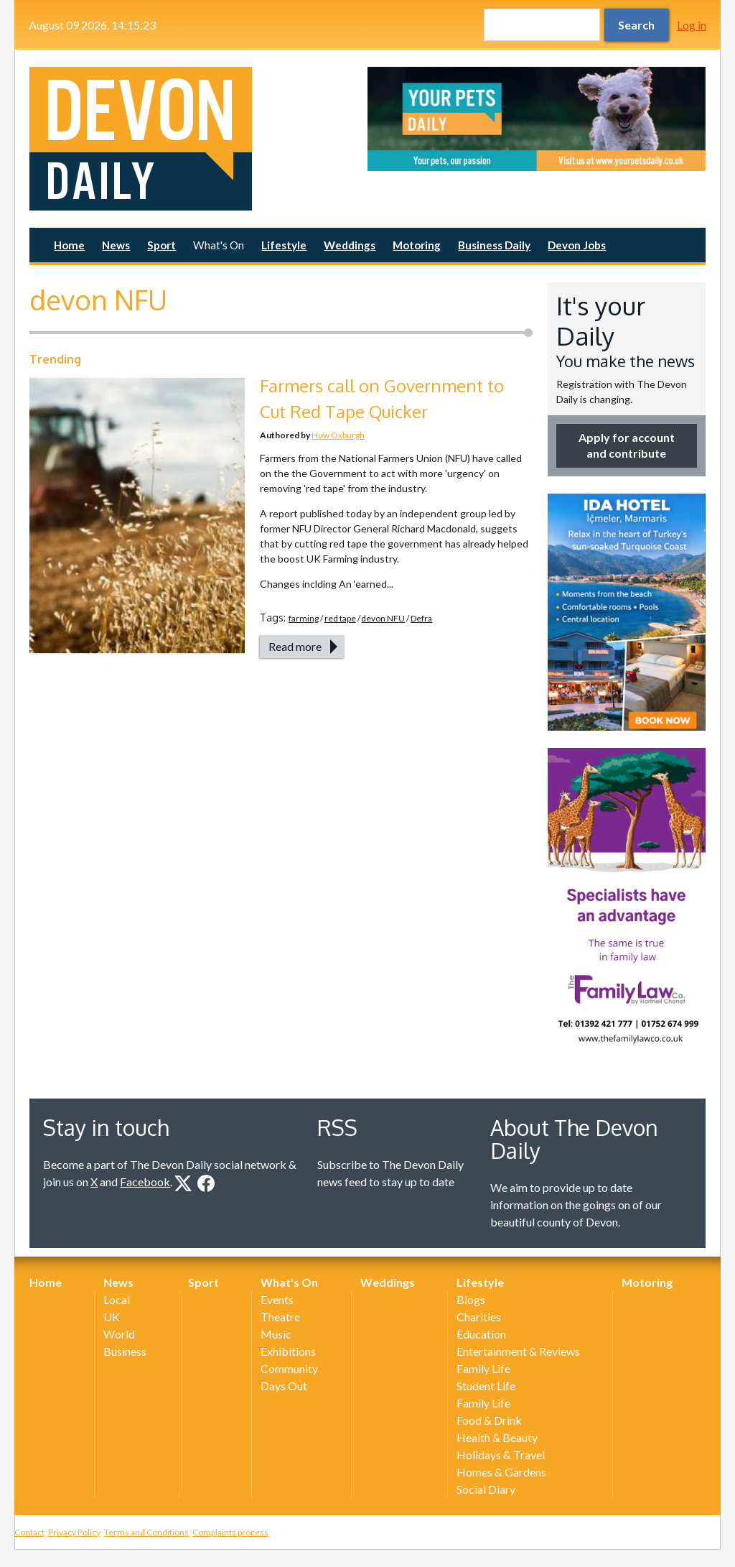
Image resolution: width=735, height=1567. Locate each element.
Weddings (349, 245)
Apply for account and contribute (627, 445)
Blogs (471, 1299)
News (116, 245)
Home (69, 245)
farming (304, 618)
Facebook (145, 1181)
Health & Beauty (497, 1437)
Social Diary (486, 1489)
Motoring (417, 245)
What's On (218, 245)
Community (289, 1368)
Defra (421, 618)
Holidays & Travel (501, 1454)
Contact (29, 1532)
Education (481, 1334)
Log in (691, 25)
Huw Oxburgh (338, 435)
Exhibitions (288, 1351)
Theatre (280, 1316)
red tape (340, 618)
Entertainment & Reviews (518, 1351)
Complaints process (230, 1532)
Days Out (284, 1385)
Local (116, 1299)
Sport (161, 245)
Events (277, 1299)
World (119, 1334)
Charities (479, 1316)
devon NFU (383, 618)
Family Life (483, 1368)
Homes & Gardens (501, 1472)
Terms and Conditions (146, 1532)
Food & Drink (489, 1420)
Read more (295, 646)
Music (276, 1334)
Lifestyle (283, 245)
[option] (537, 119)
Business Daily (494, 245)
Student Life (486, 1385)
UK (111, 1316)
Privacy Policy (74, 1532)
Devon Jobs (577, 245)
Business (124, 1351)
